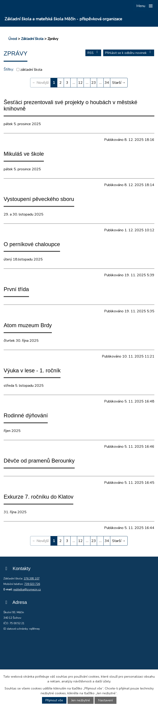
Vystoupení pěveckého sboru (39, 199)
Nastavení (105, 700)
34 (107, 82)
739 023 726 (32, 584)
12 (80, 82)
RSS (93, 52)
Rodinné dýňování (26, 415)
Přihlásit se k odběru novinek (128, 52)
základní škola (31, 69)
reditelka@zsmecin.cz (27, 589)
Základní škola (32, 38)
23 (93, 82)
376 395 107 (32, 578)
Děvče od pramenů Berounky (39, 461)
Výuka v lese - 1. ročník (32, 370)
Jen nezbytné (80, 700)
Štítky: (9, 69)
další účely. (103, 681)
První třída (16, 289)
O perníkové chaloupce (32, 244)
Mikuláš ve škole (24, 154)
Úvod (12, 38)
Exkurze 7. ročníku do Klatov (38, 497)
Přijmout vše (54, 700)
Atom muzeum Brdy (28, 325)
